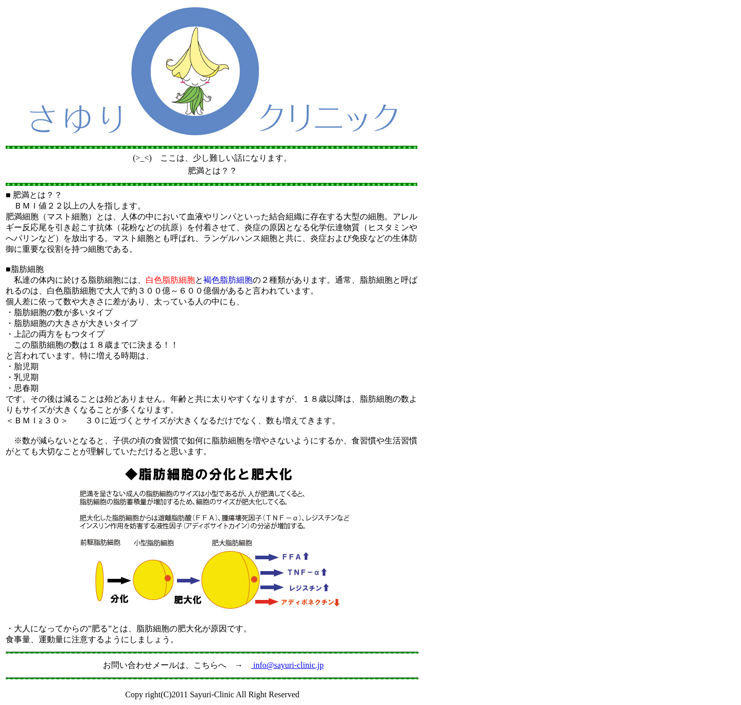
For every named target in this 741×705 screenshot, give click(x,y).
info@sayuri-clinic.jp (287, 665)
